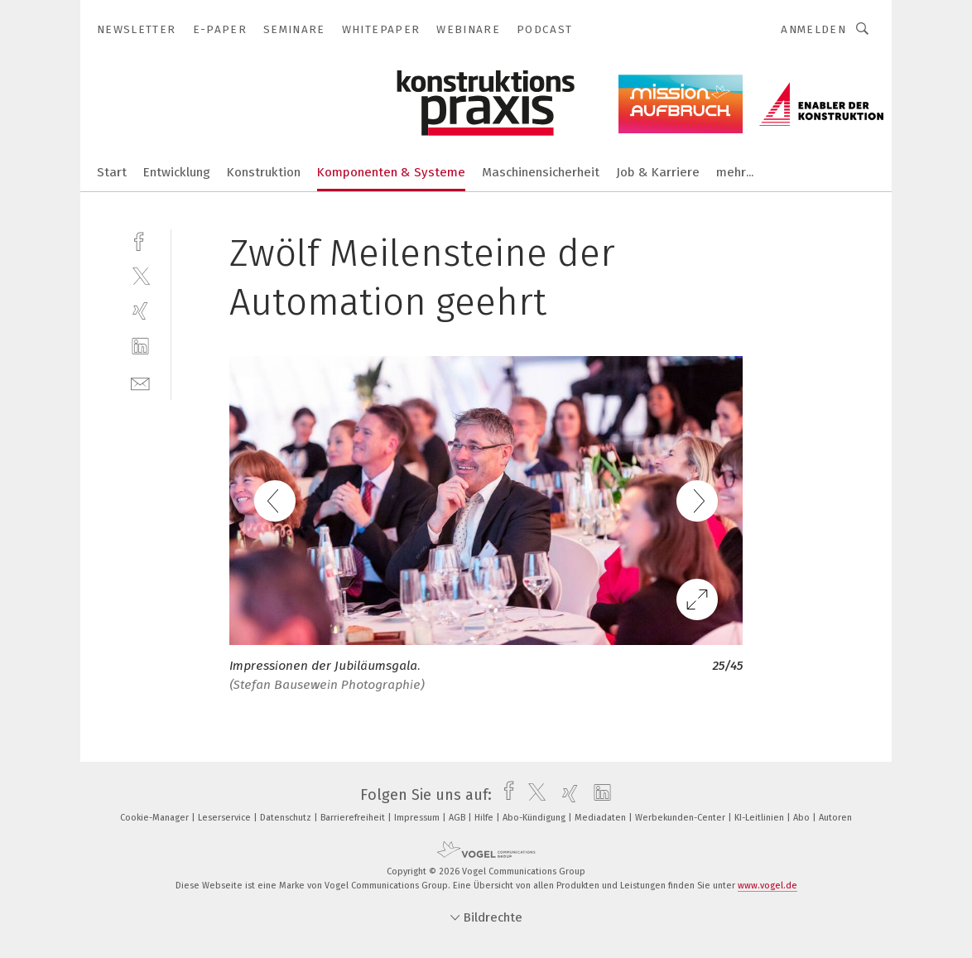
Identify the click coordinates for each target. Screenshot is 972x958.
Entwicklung (176, 172)
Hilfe (485, 817)
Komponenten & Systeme (391, 172)
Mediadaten (601, 817)
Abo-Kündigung (535, 817)
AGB (458, 817)
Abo (802, 817)
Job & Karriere (658, 172)
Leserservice (225, 817)
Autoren (835, 817)
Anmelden (813, 29)
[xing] (140, 311)
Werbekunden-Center (681, 817)
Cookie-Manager (155, 817)
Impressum (418, 817)
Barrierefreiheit (353, 817)
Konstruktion (264, 172)
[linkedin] (140, 346)
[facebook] (140, 239)
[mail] (140, 382)
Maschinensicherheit (540, 172)
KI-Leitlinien (760, 817)
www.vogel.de (767, 885)
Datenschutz (287, 817)
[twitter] (140, 275)
